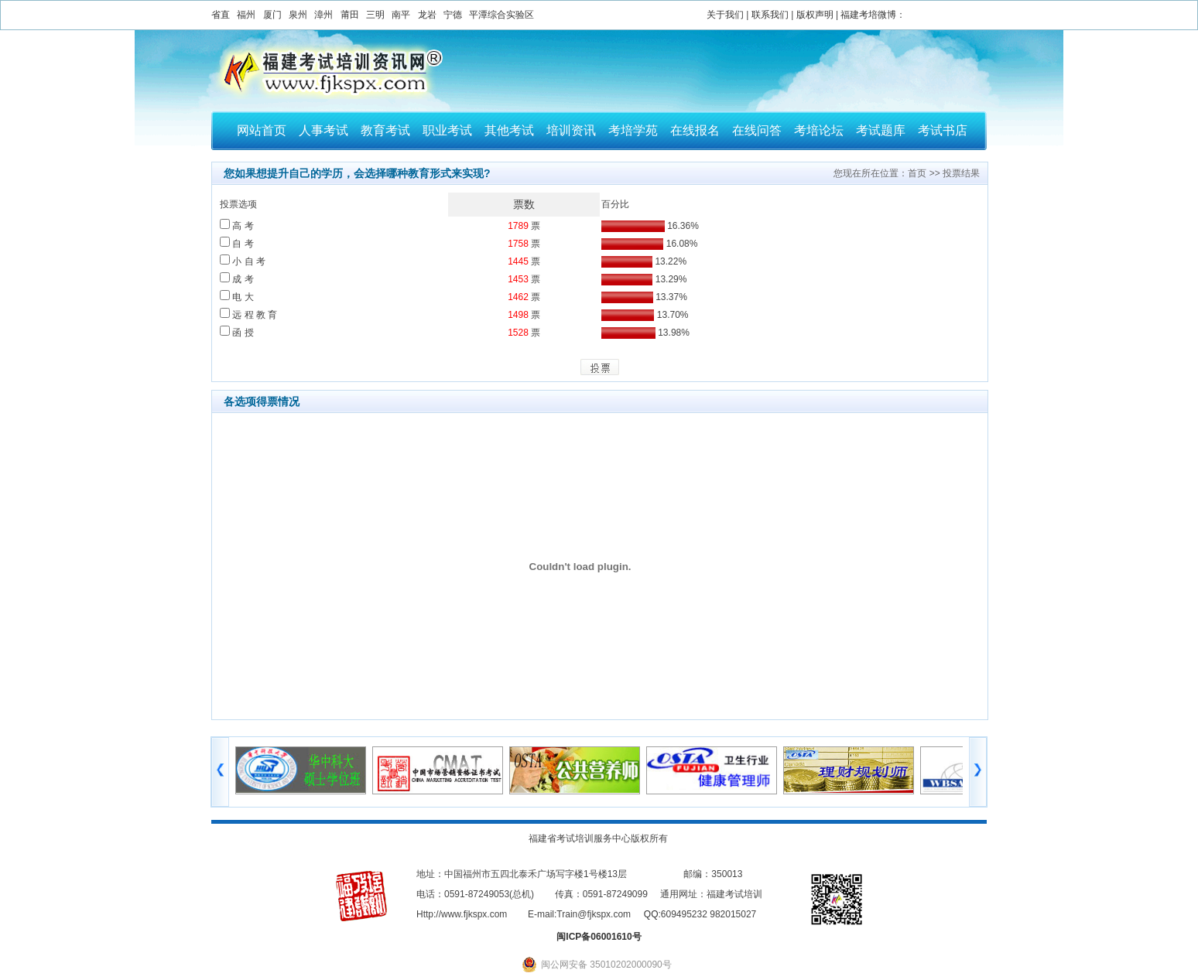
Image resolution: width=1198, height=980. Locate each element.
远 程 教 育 (248, 314)
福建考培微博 (868, 14)
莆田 (350, 14)
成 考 (237, 279)
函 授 (237, 332)
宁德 (452, 14)
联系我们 (770, 14)
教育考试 (385, 130)
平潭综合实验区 (501, 14)
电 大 (237, 297)
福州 (246, 14)
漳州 (323, 14)
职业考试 (447, 130)
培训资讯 (571, 130)
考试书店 (942, 130)
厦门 (272, 14)
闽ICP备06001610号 (598, 936)
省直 (220, 14)
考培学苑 (633, 130)
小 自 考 (242, 261)
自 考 (237, 243)
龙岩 (427, 14)
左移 (220, 772)
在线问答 (757, 130)
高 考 (237, 225)
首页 (917, 173)
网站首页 (261, 130)
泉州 (298, 14)
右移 (978, 772)
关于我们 (725, 14)
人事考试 (323, 130)
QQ (651, 914)
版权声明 (814, 14)
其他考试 (509, 130)
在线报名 (695, 130)
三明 (375, 14)
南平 (401, 14)
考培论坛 (819, 130)
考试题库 (880, 130)
